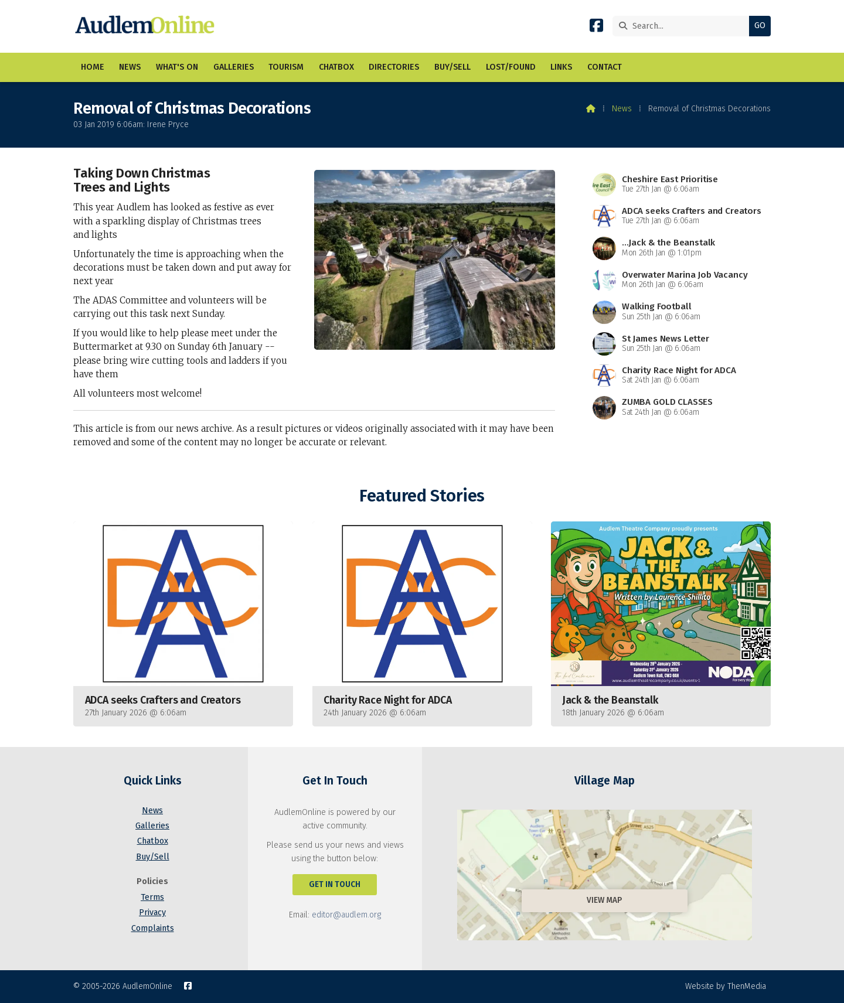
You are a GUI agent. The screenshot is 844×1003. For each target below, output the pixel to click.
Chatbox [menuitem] (336, 67)
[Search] (683, 26)
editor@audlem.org (346, 915)
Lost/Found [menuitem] (511, 67)
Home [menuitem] (92, 67)
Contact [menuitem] (604, 67)
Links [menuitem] (561, 67)
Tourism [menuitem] (286, 67)
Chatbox (152, 841)
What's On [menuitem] (177, 67)
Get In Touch (334, 884)
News (622, 109)
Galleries (152, 826)
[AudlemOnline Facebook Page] (596, 27)
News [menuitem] (130, 67)
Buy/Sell (152, 857)
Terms (152, 897)
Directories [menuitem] (394, 67)
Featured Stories (421, 496)
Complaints (152, 928)
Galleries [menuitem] (233, 67)
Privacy (152, 912)
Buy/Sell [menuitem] (452, 67)
